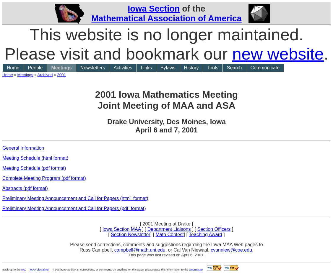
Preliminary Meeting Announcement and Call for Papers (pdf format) (74, 208)
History (191, 67)
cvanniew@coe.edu (231, 249)
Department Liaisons (169, 229)
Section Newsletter (130, 234)
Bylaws (168, 67)
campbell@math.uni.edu (139, 249)
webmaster (196, 269)
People (35, 67)
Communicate (265, 67)
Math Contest (169, 234)
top (23, 269)
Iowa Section (154, 8)
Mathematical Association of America (166, 18)
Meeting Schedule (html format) (35, 158)
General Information (23, 148)
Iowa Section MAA (122, 229)
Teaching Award (205, 234)
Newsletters (92, 67)
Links (146, 67)
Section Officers (214, 229)
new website (278, 53)
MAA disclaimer (39, 269)
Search (234, 67)
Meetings (61, 67)
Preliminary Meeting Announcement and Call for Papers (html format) (75, 198)
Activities (122, 67)
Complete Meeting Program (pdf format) (44, 178)
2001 (61, 75)
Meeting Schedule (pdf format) (34, 168)
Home (13, 67)
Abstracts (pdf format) (25, 188)
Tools (212, 67)
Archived (45, 75)
